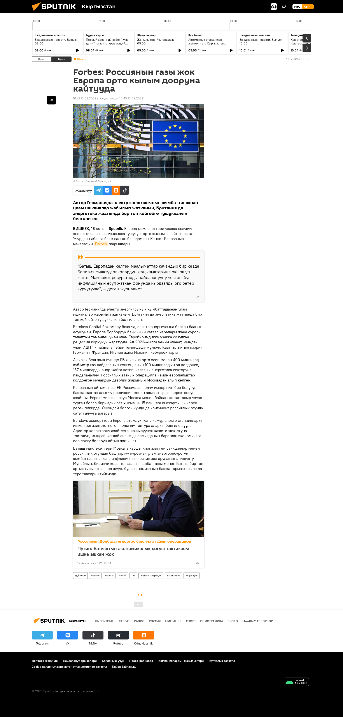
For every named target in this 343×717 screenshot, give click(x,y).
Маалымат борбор (257, 621)
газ (133, 575)
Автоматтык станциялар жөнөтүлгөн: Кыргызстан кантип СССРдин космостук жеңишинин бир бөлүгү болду (209, 45)
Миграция (173, 621)
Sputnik (80, 181)
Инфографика (211, 621)
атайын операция (150, 575)
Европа (109, 575)
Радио (139, 621)
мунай (122, 575)
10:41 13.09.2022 (84, 98)
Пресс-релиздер (141, 661)
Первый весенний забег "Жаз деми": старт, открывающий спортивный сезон (107, 43)
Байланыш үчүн (113, 661)
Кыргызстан (104, 621)
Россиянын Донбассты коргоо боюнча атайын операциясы (134, 541)
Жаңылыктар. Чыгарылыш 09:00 (156, 41)
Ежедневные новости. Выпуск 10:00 (261, 41)
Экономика (173, 575)
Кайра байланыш (124, 667)
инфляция (192, 575)
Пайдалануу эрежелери (80, 661)
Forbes (101, 243)
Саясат (124, 621)
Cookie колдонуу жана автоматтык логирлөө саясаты (69, 667)
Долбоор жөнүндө (45, 661)
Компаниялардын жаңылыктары (181, 661)
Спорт (191, 621)
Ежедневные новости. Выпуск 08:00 (56, 41)
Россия (95, 575)
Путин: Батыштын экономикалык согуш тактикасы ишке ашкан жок (133, 551)
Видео (233, 621)
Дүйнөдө (80, 575)
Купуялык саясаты (222, 661)
